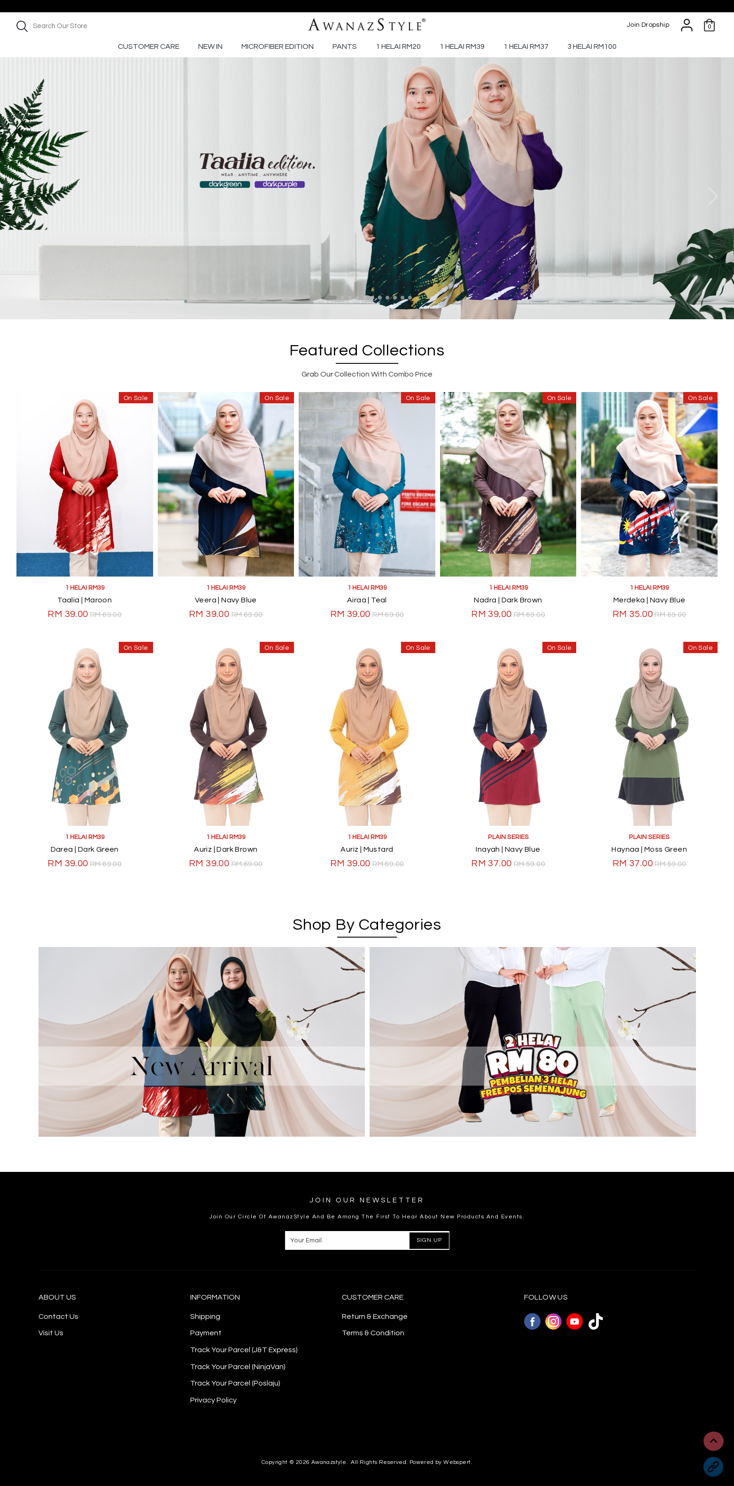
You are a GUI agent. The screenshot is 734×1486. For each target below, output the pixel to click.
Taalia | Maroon (84, 600)
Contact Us (58, 1316)
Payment (206, 1333)
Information (215, 1297)
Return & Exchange (375, 1316)
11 (410, 298)
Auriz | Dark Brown (225, 849)
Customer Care (148, 46)
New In (210, 46)
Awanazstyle (328, 1462)
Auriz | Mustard (366, 849)
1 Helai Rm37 (526, 46)
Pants (344, 46)
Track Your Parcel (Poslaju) (235, 1383)
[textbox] (94, 26)
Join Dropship (648, 25)
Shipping (205, 1316)
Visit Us (51, 1333)
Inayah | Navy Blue (508, 849)
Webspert (457, 1462)
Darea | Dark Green (85, 849)
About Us (57, 1297)
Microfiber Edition (277, 46)
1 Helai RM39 (462, 46)
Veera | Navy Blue (226, 600)
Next (712, 196)
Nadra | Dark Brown (508, 600)
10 (402, 298)
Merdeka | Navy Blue (649, 600)
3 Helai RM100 (592, 46)
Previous (21, 196)
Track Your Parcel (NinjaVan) (238, 1367)
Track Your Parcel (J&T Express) (244, 1350)
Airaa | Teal (367, 600)
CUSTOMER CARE (372, 1297)
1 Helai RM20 (398, 46)
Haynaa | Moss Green (649, 849)
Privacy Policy (213, 1400)
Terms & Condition (373, 1333)
